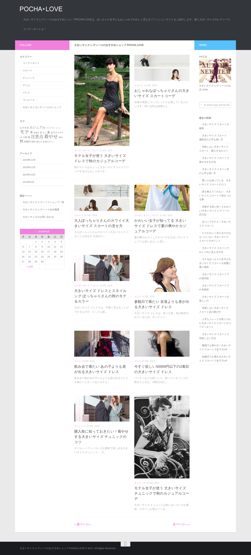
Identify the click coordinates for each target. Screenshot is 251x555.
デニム (26, 85)
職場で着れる (36, 142)
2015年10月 (29, 174)
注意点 (37, 136)
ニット (58, 128)
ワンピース (29, 100)
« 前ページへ (82, 524)
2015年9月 (28, 182)
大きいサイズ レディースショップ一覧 (43, 202)
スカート (138, 85)
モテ (24, 131)
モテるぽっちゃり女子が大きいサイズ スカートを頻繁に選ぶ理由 (215, 263)
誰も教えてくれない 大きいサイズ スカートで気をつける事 (215, 195)
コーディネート (82, 150)
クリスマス (50, 128)
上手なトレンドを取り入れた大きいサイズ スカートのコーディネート (215, 323)
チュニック (79, 426)
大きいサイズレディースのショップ (42, 107)
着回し (61, 137)
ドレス (95, 150)
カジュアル (37, 127)
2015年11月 (29, 167)
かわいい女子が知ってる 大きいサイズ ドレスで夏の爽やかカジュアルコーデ (160, 226)
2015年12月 (29, 159)
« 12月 (29, 266)
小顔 (25, 137)
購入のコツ (49, 142)
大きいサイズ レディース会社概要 (41, 209)
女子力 (54, 132)
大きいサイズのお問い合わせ (38, 216)
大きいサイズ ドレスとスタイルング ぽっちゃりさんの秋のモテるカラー (100, 296)
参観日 (36, 133)
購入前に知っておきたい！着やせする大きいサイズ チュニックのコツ (101, 436)
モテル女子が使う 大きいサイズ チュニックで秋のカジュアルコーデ (161, 493)
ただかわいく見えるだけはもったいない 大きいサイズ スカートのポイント (215, 237)
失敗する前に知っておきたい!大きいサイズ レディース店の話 (215, 210)
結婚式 (27, 141)
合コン (43, 132)
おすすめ (24, 127)
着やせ (51, 136)
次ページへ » (181, 524)
